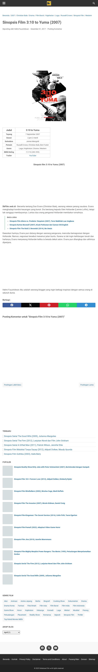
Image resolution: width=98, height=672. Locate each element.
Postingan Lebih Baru (12, 385)
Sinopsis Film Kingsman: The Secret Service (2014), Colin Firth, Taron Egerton (45, 515)
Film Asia (43, 606)
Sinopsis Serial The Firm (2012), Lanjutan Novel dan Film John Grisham (36, 440)
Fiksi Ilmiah (31, 606)
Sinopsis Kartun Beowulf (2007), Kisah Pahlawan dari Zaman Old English (39, 225)
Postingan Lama (87, 385)
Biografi (47, 601)
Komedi (50, 610)
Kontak (14, 659)
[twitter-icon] (49, 648)
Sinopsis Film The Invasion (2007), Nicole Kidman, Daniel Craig (39, 503)
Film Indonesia (78, 606)
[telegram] (86, 305)
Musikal (76, 610)
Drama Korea (9, 606)
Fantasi (21, 606)
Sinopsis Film (69, 615)
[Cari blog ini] (93, 3)
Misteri (67, 610)
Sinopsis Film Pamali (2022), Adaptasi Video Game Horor (37, 527)
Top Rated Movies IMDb (13, 619)
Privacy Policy (24, 659)
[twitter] (30, 305)
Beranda (6, 659)
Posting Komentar (55, 29)
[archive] (11, 632)
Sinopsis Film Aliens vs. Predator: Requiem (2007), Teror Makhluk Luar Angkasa (42, 221)
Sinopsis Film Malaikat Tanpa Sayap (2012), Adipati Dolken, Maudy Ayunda (38, 449)
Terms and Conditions (51, 659)
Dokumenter (73, 601)
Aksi (5, 601)
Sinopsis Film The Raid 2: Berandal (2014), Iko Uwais (31, 228)
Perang (85, 610)
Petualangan (9, 615)
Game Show (9, 610)
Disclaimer (36, 659)
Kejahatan (29, 610)
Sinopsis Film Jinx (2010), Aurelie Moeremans (32, 539)
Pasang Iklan (74, 659)
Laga (59, 610)
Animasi (14, 601)
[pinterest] (49, 305)
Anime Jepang (26, 601)
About (64, 659)
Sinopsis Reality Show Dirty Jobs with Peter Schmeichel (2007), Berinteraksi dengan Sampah (51, 467)
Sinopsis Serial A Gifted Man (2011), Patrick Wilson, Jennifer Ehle (33, 445)
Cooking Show (59, 601)
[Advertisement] (49, 51)
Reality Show (35, 615)
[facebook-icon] (42, 648)
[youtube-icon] (55, 648)
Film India (66, 606)
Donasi (84, 659)
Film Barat (54, 606)
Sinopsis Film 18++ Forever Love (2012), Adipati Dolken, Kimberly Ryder (43, 479)
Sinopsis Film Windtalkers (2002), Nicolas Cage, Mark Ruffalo (39, 491)
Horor (19, 610)
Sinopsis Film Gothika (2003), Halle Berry (22, 454)
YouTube (32, 156)
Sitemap (92, 659)
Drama (84, 601)
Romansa (47, 615)
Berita (37, 601)
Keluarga (40, 610)
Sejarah (57, 615)
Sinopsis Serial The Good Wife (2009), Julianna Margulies (30, 436)
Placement (22, 615)
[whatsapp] (67, 305)
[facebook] (12, 305)
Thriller (80, 615)
